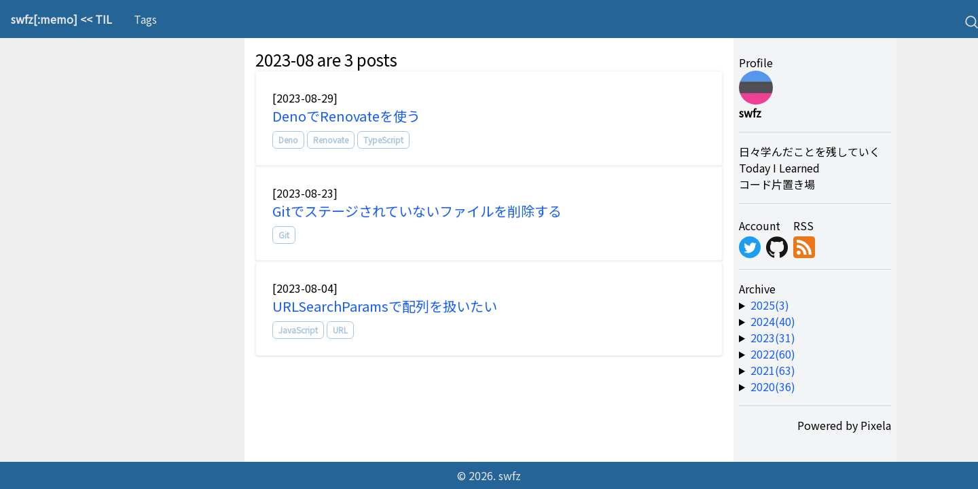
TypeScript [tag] (383, 139)
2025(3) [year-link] (769, 305)
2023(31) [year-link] (772, 337)
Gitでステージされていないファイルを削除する (417, 211)
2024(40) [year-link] (772, 321)
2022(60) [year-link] (772, 354)
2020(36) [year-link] (772, 386)
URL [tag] (340, 330)
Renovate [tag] (330, 139)
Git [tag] (283, 234)
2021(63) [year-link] (772, 370)
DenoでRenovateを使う (346, 116)
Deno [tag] (288, 139)
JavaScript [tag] (298, 330)
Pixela (876, 425)
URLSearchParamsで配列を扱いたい (384, 306)
